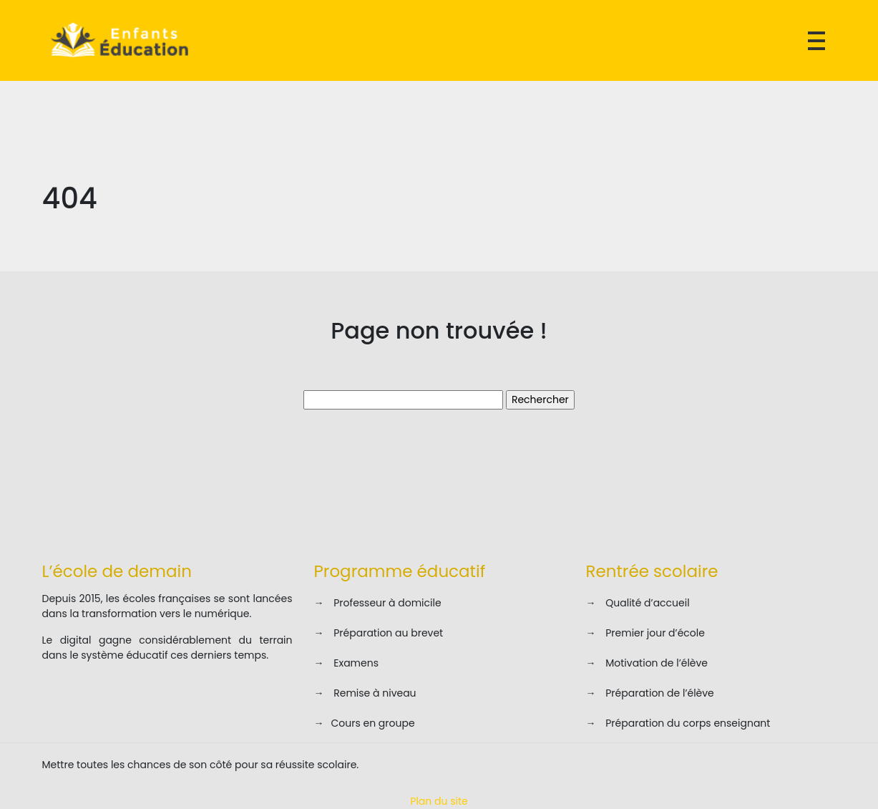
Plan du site (438, 801)
